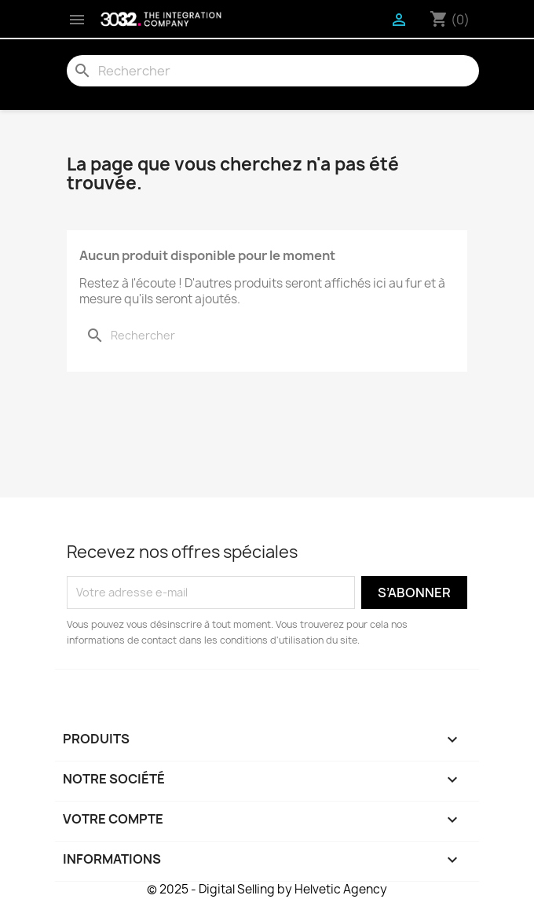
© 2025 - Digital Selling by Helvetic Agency (267, 889)
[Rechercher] (273, 70)
